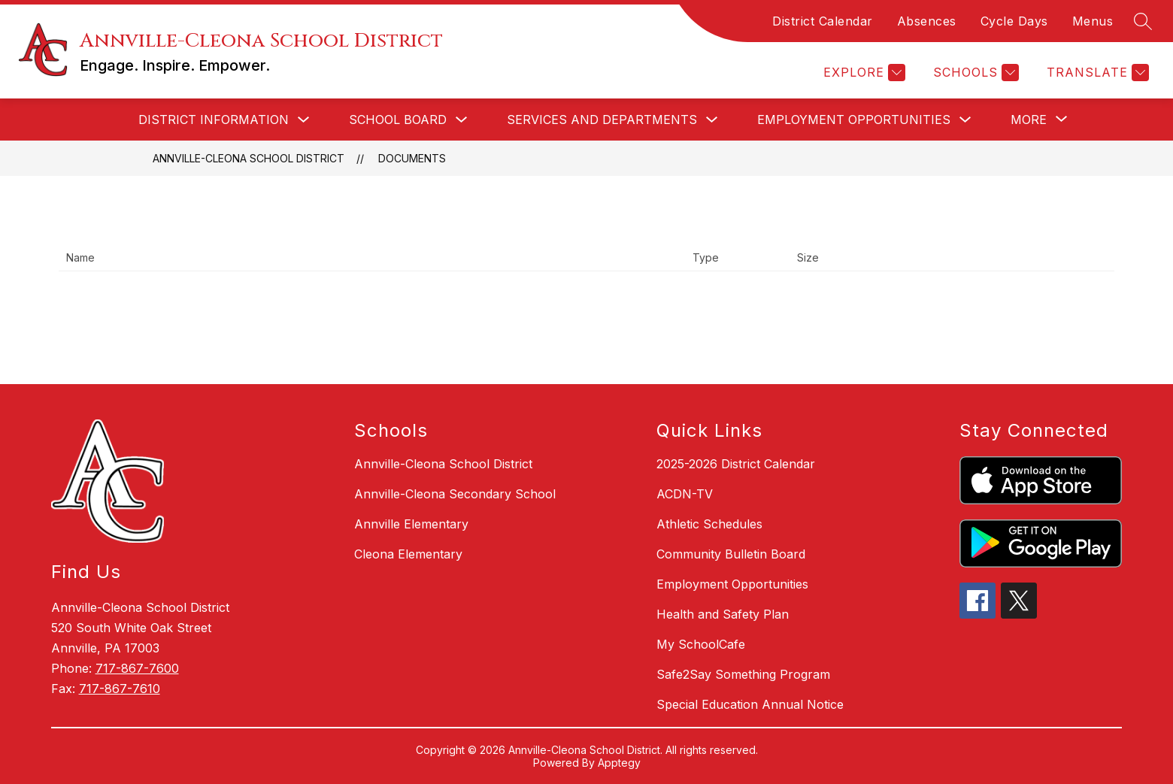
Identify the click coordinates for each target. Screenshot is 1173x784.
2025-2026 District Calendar (735, 463)
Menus (1093, 21)
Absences (926, 21)
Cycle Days (1014, 21)
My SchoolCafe (700, 644)
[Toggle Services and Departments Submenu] (712, 120)
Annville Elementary (411, 523)
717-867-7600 (137, 668)
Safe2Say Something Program (743, 674)
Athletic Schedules (709, 523)
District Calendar (822, 21)
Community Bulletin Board (730, 554)
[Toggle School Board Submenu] (462, 120)
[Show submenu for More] (1029, 119)
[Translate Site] (1096, 72)
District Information (213, 119)
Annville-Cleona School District (248, 158)
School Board (398, 119)
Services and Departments (602, 119)
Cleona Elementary (408, 554)
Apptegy (619, 762)
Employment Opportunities (853, 119)
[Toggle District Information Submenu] (304, 120)
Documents (412, 158)
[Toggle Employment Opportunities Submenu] (965, 120)
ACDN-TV (684, 493)
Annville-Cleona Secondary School (455, 493)
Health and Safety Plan (722, 614)
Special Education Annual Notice (750, 704)
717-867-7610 (119, 688)
